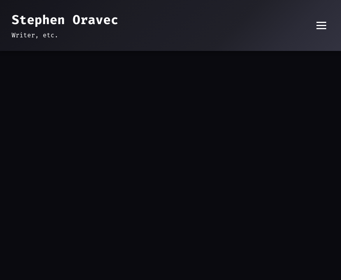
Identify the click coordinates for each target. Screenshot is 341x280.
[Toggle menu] (321, 25)
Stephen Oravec (65, 20)
